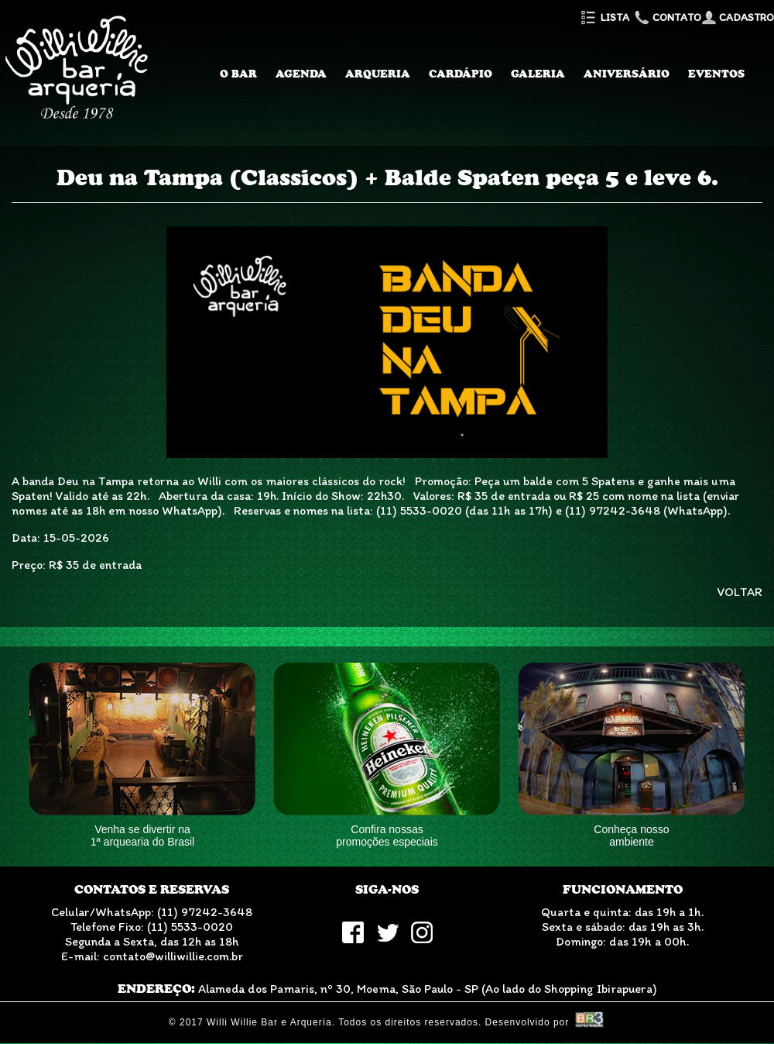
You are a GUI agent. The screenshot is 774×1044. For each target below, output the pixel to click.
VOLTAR (739, 591)
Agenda (301, 73)
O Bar (238, 73)
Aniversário (627, 73)
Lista (604, 17)
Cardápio (460, 73)
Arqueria (377, 73)
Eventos (716, 73)
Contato (666, 17)
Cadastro (737, 17)
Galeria (538, 73)
